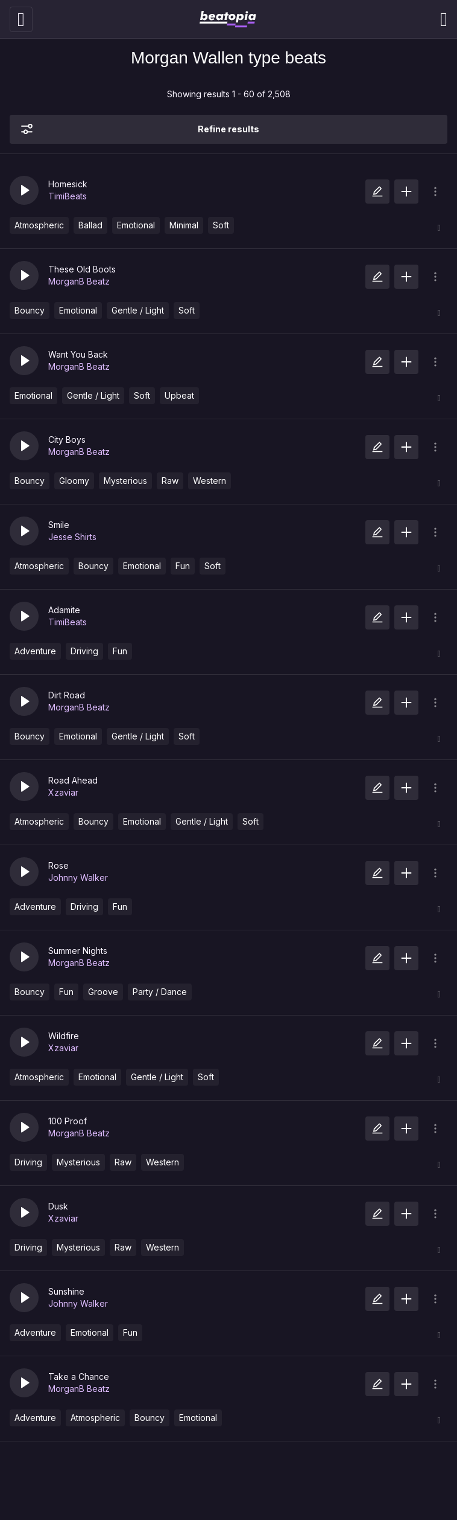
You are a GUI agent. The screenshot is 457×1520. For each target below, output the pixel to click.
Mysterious (125, 480)
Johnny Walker (78, 877)
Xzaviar (63, 792)
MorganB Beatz (79, 281)
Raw (170, 480)
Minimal (183, 225)
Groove (103, 992)
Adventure (35, 651)
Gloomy (74, 480)
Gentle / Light (138, 310)
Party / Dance (160, 992)
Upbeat (179, 395)
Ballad (90, 225)
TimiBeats (67, 196)
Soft (221, 225)
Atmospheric (39, 225)
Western (209, 480)
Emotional (136, 225)
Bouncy (29, 310)
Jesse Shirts (72, 537)
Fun (182, 566)
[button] (24, 190)
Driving (84, 651)
